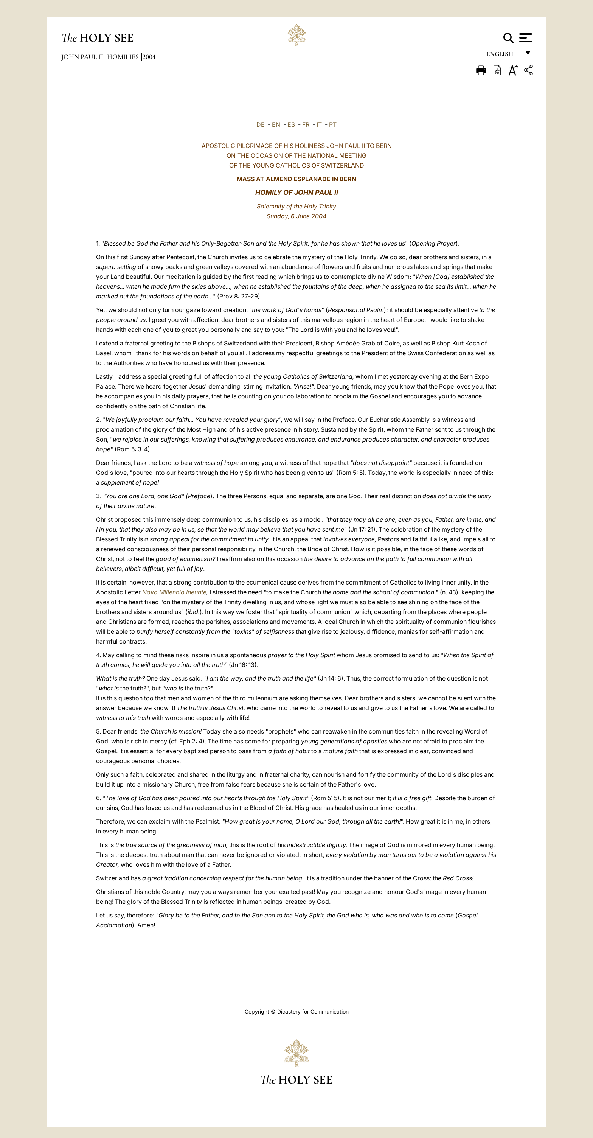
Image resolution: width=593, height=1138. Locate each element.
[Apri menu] (524, 37)
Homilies (123, 57)
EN (276, 124)
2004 (149, 57)
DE (260, 124)
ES (291, 124)
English (503, 56)
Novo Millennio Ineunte (174, 592)
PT (333, 124)
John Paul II (83, 57)
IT (319, 124)
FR (305, 124)
